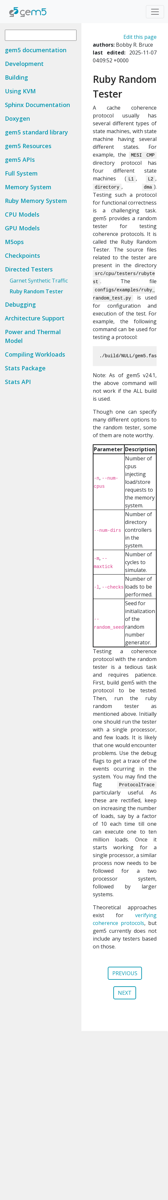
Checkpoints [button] (22, 255)
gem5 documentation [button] (35, 50)
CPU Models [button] (22, 214)
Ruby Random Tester (36, 291)
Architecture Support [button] (34, 318)
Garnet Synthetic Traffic (39, 280)
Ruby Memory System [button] (36, 201)
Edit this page (140, 36)
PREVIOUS (124, 973)
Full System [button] (21, 173)
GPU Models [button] (22, 228)
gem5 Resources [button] (28, 146)
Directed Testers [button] (29, 269)
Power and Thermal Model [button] (33, 336)
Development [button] (24, 64)
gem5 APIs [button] (20, 159)
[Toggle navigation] (155, 11)
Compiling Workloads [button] (35, 354)
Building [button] (16, 77)
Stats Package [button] (25, 368)
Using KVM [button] (20, 91)
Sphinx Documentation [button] (37, 105)
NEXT (125, 992)
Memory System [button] (28, 187)
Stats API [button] (18, 382)
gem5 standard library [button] (36, 132)
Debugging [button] (20, 304)
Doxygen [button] (17, 118)
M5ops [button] (14, 242)
